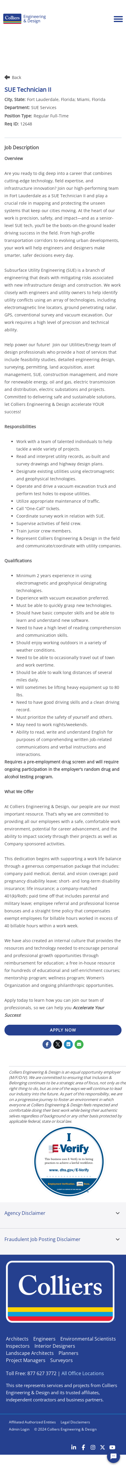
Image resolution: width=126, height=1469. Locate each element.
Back (12, 77)
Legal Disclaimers (75, 1422)
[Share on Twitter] (57, 1044)
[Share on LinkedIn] (68, 1044)
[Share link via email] (79, 1044)
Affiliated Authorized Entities (32, 1422)
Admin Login (19, 1429)
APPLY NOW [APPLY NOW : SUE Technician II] (63, 1030)
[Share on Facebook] (47, 1044)
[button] (118, 1213)
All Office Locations (83, 1373)
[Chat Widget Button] (113, 1456)
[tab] (118, 1215)
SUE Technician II (27, 90)
